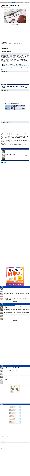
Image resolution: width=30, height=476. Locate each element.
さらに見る (15, 301)
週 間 (7, 305)
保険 (16, 2)
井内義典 (3, 6)
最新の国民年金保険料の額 (4, 47)
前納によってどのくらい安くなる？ (5, 49)
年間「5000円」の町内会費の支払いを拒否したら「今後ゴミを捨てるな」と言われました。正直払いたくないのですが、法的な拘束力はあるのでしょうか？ (16, 312)
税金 (10, 2)
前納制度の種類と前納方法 (4, 48)
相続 (7, 2)
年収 (4, 2)
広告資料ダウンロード (3, 448)
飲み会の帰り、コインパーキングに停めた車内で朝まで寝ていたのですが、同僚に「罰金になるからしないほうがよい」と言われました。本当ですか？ (16, 307)
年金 (13, 2)
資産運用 (24, 2)
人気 (1, 2)
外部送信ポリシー (2, 443)
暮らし (27, 2)
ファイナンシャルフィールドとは (4, 436)
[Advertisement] (15, 37)
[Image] (15, 0)
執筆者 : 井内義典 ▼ (5, 42)
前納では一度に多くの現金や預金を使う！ (6, 51)
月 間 (22, 305)
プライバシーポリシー (3, 441)
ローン (20, 2)
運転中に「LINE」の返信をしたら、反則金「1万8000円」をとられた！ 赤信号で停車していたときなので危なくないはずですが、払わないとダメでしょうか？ (16, 309)
